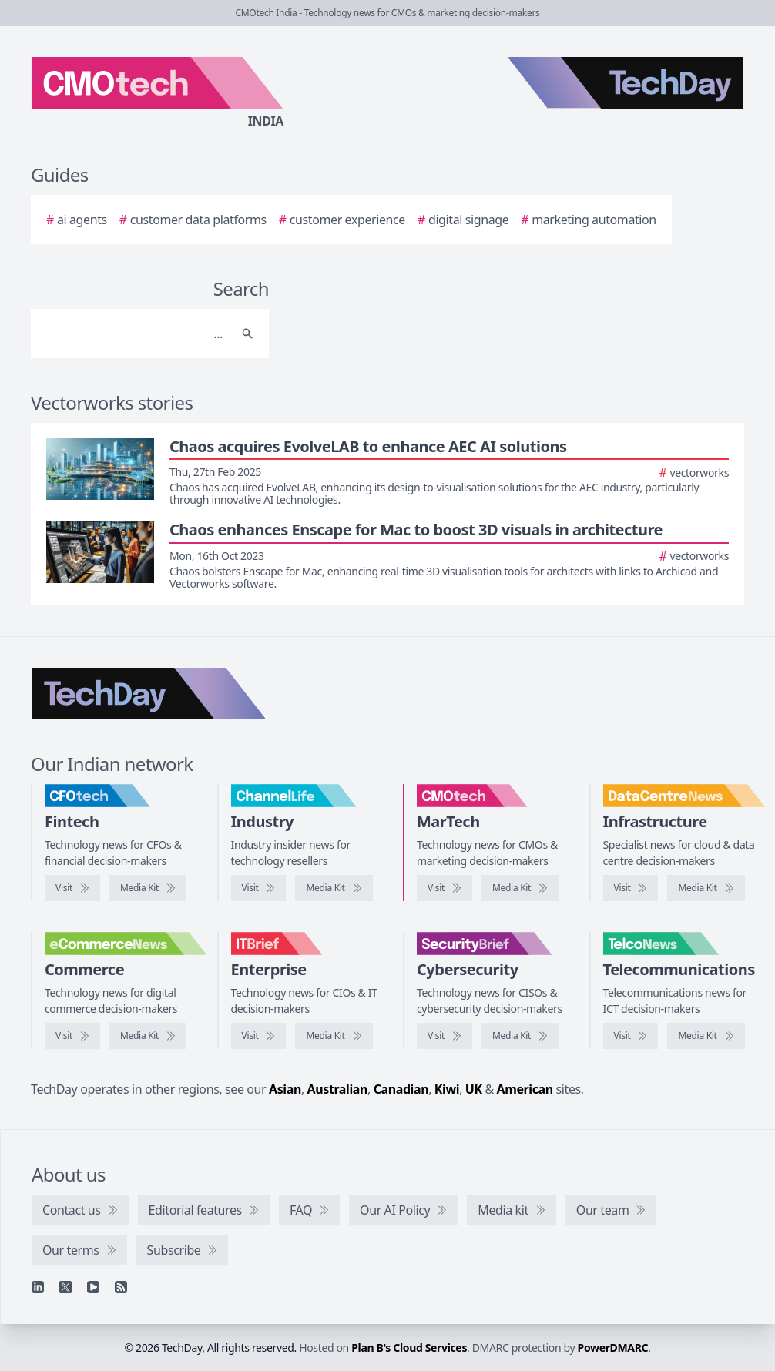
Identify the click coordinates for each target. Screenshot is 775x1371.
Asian (285, 1089)
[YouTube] (93, 1287)
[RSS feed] (121, 1287)
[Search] (134, 333)
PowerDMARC (613, 1347)
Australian (337, 1089)
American (525, 1089)
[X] (65, 1287)
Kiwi (446, 1089)
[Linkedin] (38, 1287)
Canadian (401, 1089)
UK (473, 1089)
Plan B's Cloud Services (409, 1347)
